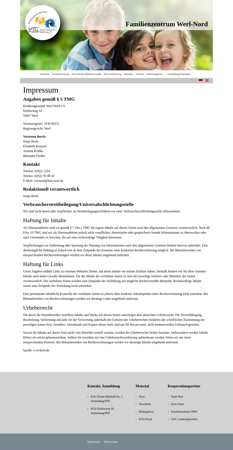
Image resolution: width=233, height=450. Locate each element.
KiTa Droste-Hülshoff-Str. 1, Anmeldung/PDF (107, 399)
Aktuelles (128, 74)
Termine (140, 74)
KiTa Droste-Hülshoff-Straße (86, 74)
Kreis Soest (177, 404)
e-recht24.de (41, 350)
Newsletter (145, 404)
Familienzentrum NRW (184, 411)
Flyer (142, 396)
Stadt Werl (177, 396)
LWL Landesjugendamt (184, 419)
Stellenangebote (155, 74)
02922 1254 (42, 171)
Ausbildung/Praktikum (178, 74)
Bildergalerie (146, 411)
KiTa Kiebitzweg (112, 74)
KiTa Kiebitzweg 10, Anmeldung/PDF (102, 411)
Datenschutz (111, 441)
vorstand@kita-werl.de (48, 180)
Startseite (44, 74)
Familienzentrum (60, 74)
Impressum (93, 441)
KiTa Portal (145, 419)
